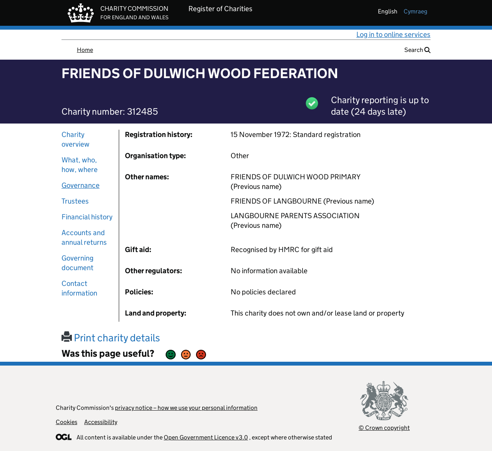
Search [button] (417, 49)
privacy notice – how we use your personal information (186, 407)
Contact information (79, 288)
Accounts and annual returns (84, 237)
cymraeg (415, 11)
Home (85, 49)
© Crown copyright (384, 427)
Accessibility (100, 422)
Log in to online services (393, 34)
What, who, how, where (80, 164)
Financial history (87, 216)
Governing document (77, 263)
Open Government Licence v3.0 (206, 437)
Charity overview (76, 139)
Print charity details (111, 337)
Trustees (75, 201)
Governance (81, 185)
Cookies (66, 422)
